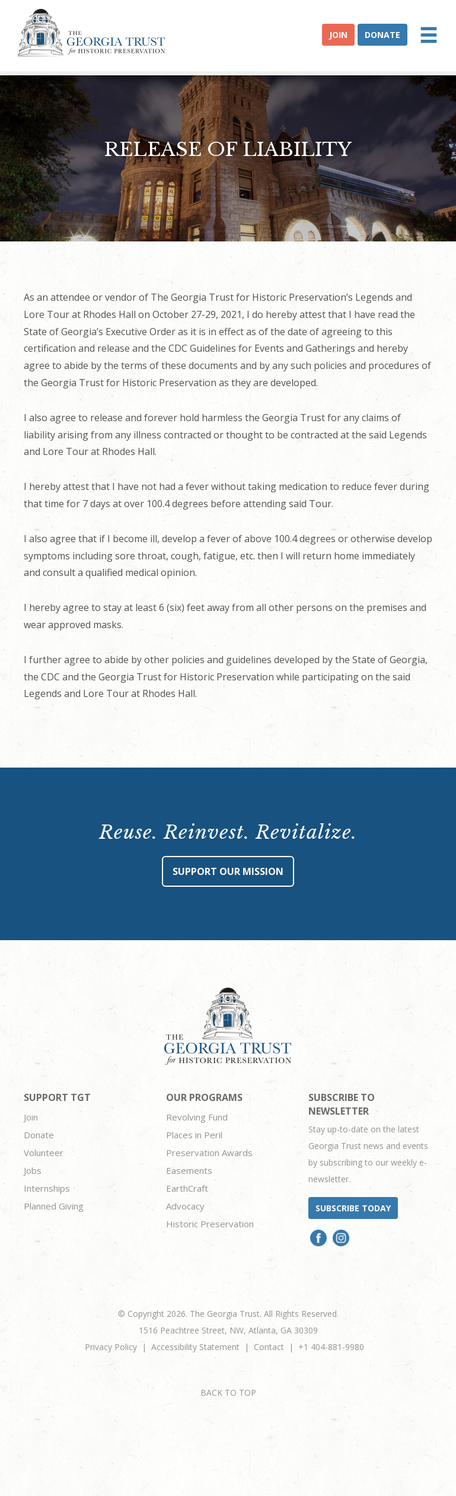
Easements (189, 1170)
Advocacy (185, 1206)
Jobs (33, 1170)
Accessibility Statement (195, 1346)
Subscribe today (353, 1208)
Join (338, 34)
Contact (269, 1346)
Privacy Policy (111, 1346)
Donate (382, 34)
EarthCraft (187, 1188)
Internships (47, 1188)
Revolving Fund (197, 1117)
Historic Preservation (210, 1224)
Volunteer (43, 1152)
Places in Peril (194, 1135)
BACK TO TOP (228, 1392)
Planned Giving (54, 1206)
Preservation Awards (209, 1152)
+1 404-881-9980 (331, 1346)
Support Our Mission (228, 871)
